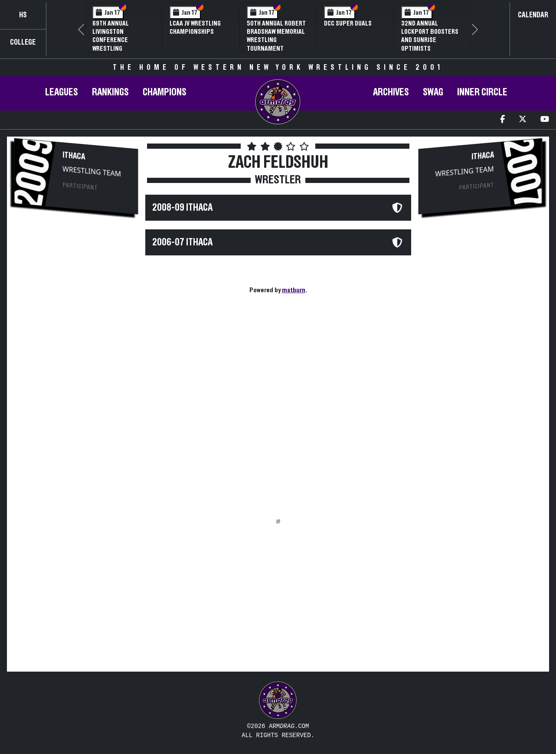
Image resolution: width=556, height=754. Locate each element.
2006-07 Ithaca (182, 242)
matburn (293, 290)
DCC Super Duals (348, 23)
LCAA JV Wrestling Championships (195, 27)
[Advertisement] (76, 367)
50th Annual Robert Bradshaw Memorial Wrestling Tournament (276, 36)
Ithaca (73, 155)
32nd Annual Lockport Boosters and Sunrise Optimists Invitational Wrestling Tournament (429, 48)
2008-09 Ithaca (182, 207)
